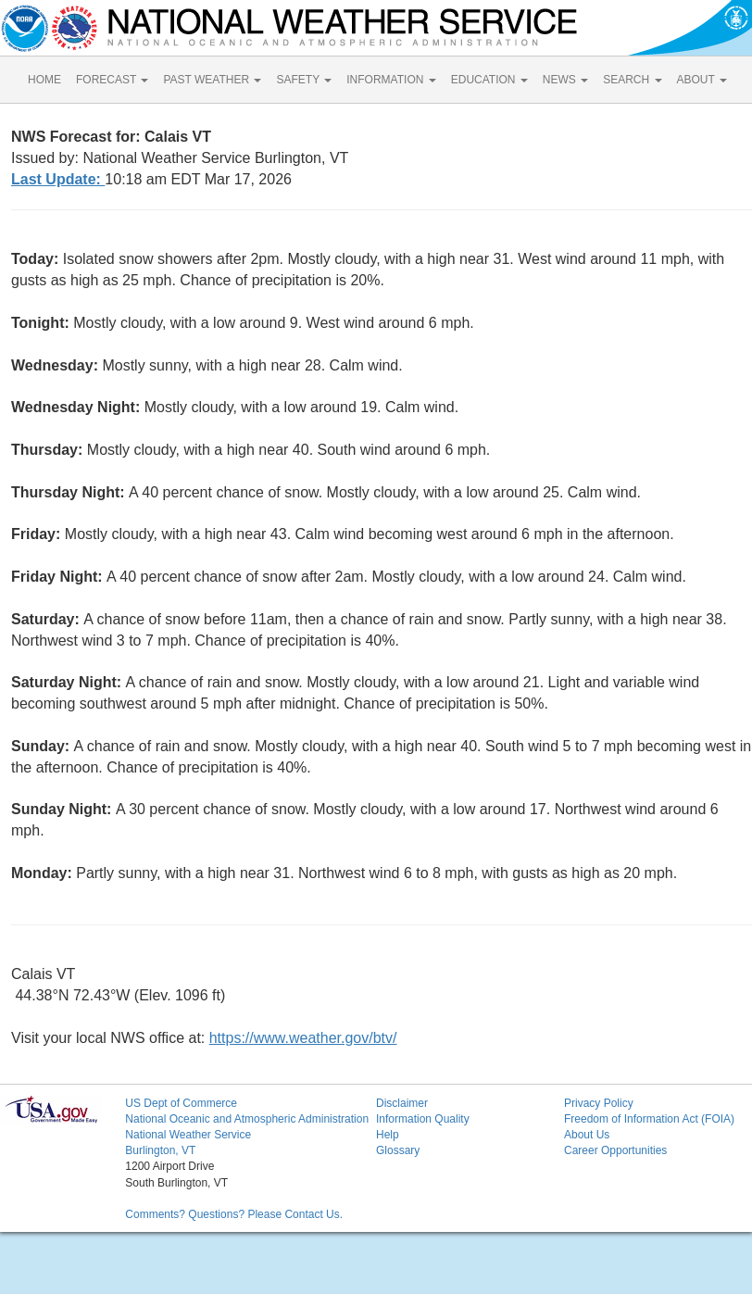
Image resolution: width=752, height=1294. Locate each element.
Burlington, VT (160, 1150)
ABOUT (702, 79)
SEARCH (632, 79)
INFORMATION (390, 79)
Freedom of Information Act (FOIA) (649, 1118)
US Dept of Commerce (181, 1103)
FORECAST (112, 79)
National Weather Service (188, 1134)
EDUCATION (489, 79)
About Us (586, 1134)
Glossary (398, 1150)
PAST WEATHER (212, 79)
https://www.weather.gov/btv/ (303, 1038)
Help (387, 1134)
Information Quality (423, 1118)
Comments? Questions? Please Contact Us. (234, 1214)
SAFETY (304, 79)
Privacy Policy (598, 1103)
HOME (44, 79)
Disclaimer (402, 1103)
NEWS (565, 79)
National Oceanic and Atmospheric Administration (247, 1118)
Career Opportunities (615, 1150)
